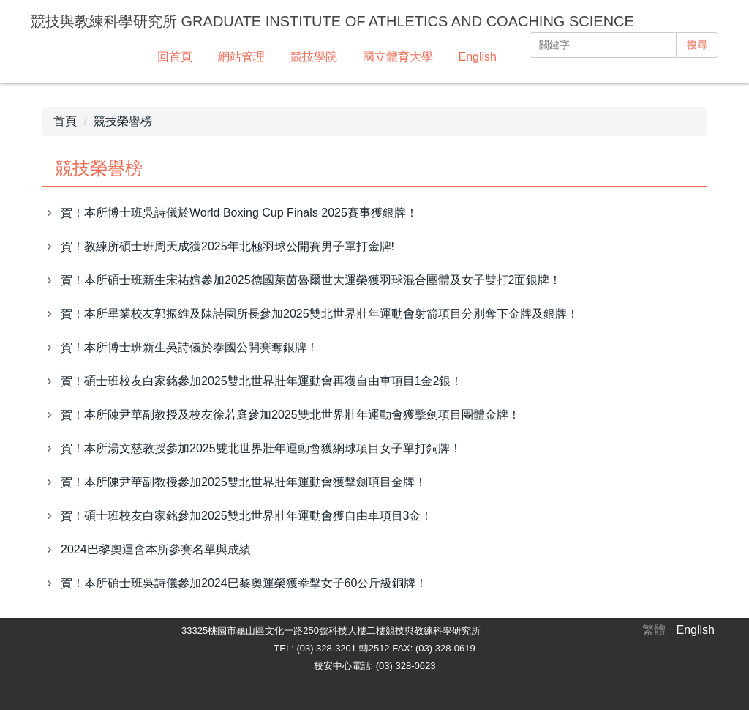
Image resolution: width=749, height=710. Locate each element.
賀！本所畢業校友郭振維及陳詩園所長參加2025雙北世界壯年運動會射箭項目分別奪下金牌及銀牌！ (320, 313)
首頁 (65, 121)
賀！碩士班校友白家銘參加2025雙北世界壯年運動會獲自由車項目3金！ (247, 515)
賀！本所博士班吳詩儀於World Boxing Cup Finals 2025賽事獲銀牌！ (239, 212)
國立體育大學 (398, 57)
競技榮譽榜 (123, 121)
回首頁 (174, 57)
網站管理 (241, 57)
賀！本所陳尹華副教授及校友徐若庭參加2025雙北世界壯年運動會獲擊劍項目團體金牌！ (290, 414)
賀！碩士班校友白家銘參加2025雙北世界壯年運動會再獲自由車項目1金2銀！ (261, 381)
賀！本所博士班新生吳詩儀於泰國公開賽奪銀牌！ (189, 347)
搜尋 (697, 45)
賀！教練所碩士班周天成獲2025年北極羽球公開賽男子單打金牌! (227, 246)
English (478, 57)
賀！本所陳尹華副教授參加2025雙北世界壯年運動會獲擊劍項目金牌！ (243, 482)
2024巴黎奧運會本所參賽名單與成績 (156, 549)
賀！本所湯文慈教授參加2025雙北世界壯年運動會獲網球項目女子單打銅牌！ (261, 448)
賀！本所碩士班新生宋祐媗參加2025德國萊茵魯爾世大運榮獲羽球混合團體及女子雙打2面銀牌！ (311, 280)
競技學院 (313, 57)
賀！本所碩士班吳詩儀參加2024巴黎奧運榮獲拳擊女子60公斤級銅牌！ (244, 583)
